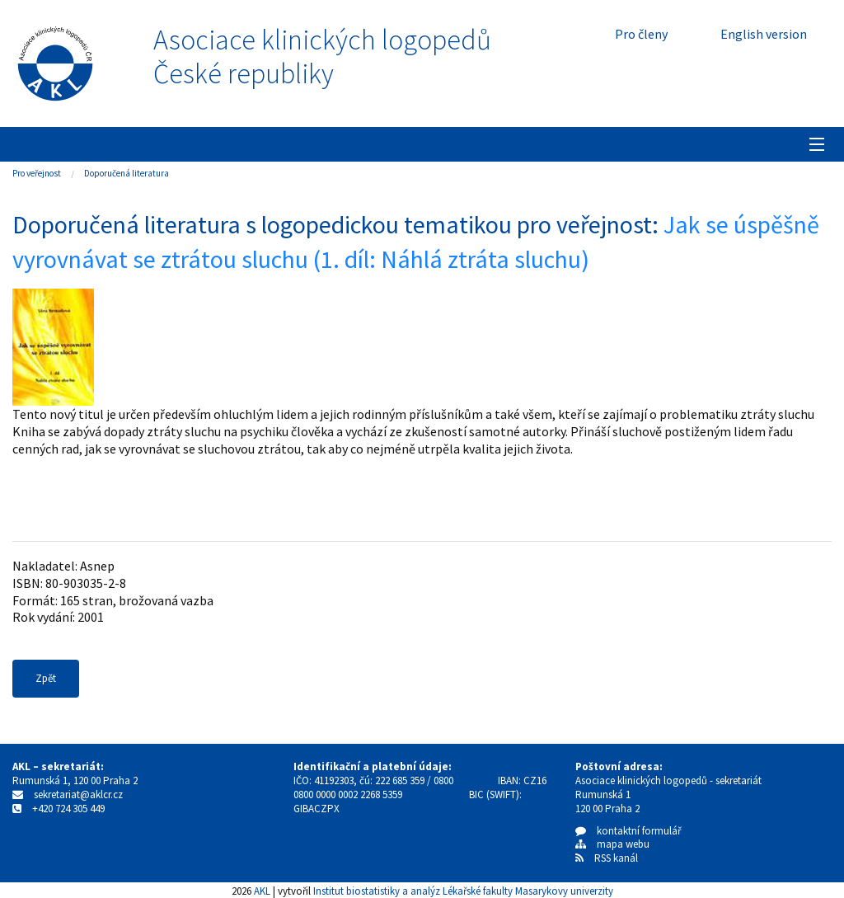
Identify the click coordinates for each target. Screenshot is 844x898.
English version (763, 34)
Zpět (45, 678)
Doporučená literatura (126, 173)
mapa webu (612, 844)
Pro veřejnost (36, 173)
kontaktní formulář (628, 831)
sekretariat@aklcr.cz (78, 795)
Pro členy (641, 34)
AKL (262, 890)
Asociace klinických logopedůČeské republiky (322, 57)
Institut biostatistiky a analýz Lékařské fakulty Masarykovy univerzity (463, 890)
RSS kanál (616, 858)
